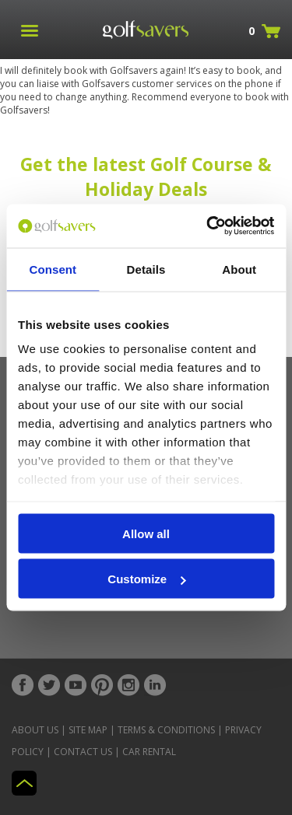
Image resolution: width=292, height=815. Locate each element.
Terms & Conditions (166, 729)
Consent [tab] (52, 268)
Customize (146, 579)
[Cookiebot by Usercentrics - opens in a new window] (208, 226)
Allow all (146, 533)
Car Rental (149, 751)
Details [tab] (146, 268)
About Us (35, 729)
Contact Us (83, 751)
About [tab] (239, 268)
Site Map (88, 729)
